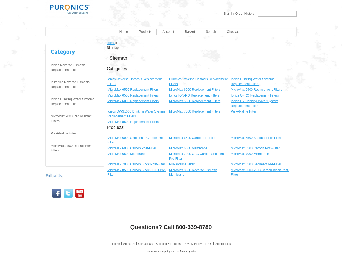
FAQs (208, 243)
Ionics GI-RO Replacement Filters (255, 95)
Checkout (233, 32)
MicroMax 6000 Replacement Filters (194, 89)
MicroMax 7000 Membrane (250, 154)
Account (168, 32)
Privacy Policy (193, 243)
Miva (193, 251)
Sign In (229, 13)
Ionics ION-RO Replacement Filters (194, 95)
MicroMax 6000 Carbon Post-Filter (131, 148)
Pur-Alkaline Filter (63, 133)
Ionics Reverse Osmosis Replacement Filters (68, 67)
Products (145, 32)
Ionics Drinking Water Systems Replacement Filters (72, 101)
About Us (129, 243)
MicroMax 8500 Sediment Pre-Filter (256, 164)
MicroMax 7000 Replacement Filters (71, 118)
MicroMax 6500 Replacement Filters (133, 89)
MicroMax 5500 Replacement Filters (256, 89)
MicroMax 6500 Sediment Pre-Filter (256, 138)
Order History (244, 13)
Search (211, 32)
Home (123, 32)
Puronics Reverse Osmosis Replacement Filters (70, 84)
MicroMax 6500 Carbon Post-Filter (255, 148)
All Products (223, 243)
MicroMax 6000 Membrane (188, 148)
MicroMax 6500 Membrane (126, 154)
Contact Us (145, 243)
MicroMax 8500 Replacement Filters (71, 148)
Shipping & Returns (168, 243)
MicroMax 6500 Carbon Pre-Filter (192, 138)
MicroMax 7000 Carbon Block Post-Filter (136, 164)
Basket (190, 32)
